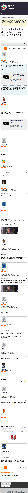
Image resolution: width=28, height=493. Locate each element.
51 (10, 48)
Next (24, 48)
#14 (26, 424)
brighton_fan (4, 392)
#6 (26, 217)
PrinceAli (3, 185)
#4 (26, 172)
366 (19, 48)
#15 (26, 457)
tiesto (2, 348)
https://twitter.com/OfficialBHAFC (19, 122)
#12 (26, 377)
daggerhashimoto (5, 165)
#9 (26, 310)
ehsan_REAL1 (4, 323)
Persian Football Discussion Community (9, 17)
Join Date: (3, 61)
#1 (26, 65)
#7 (26, 252)
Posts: (11, 61)
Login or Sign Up (23, 0)
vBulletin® (21, 490)
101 (14, 48)
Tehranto (3, 102)
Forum (4, 16)
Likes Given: (13, 62)
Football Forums (9, 16)
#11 (26, 356)
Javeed (3, 57)
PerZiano (3, 369)
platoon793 (4, 450)
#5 (26, 193)
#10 (26, 330)
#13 (26, 400)
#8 (26, 278)
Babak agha (4, 144)
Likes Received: (4, 62)
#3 (26, 152)
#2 (26, 110)
